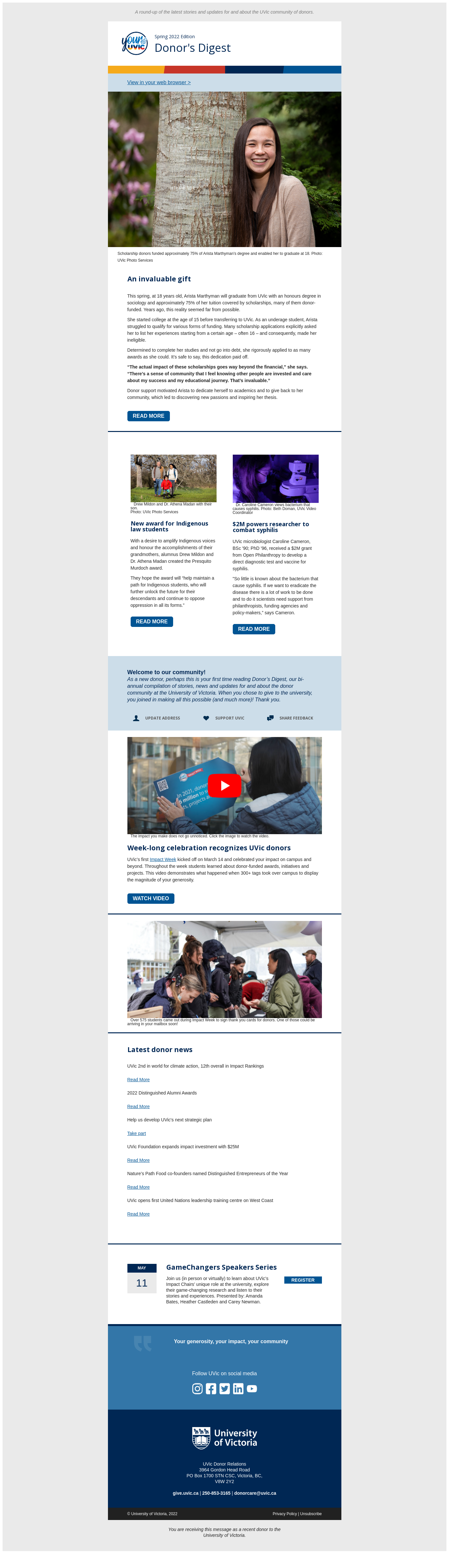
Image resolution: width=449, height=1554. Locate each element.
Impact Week (163, 859)
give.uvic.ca (185, 1493)
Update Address (162, 718)
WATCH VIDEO (151, 898)
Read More (138, 1079)
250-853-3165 (216, 1493)
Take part (136, 1133)
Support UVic (229, 718)
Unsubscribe (311, 1514)
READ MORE (149, 416)
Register (303, 1280)
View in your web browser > (159, 82)
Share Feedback (296, 718)
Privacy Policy (285, 1514)
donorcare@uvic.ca (255, 1493)
